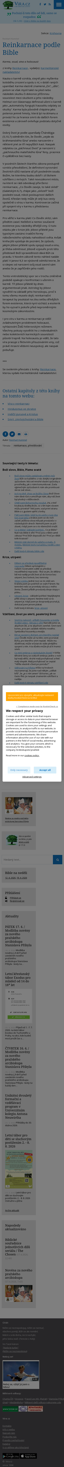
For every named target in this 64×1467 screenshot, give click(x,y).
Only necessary (19, 770)
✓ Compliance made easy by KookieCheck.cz (37, 706)
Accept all (45, 770)
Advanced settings (32, 776)
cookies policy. (31, 755)
